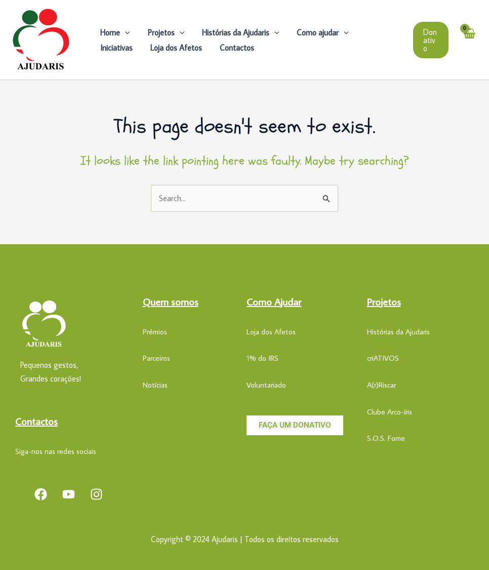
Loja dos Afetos (125, 48)
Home (115, 32)
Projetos (164, 32)
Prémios (155, 331)
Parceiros (156, 358)
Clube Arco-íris (389, 411)
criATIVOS (383, 358)
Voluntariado (266, 385)
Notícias (155, 385)
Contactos (185, 48)
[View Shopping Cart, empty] (469, 39)
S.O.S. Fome (386, 438)
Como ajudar (318, 32)
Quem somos (170, 301)
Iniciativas (376, 32)
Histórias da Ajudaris (237, 32)
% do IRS (264, 358)
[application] (124, 32)
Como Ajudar (274, 301)
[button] (430, 40)
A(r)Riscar (381, 385)
